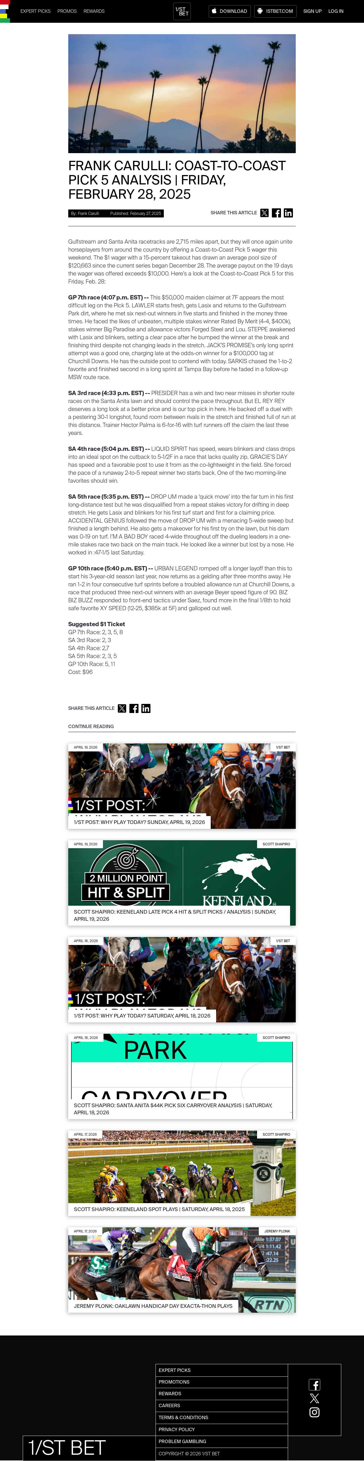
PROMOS (67, 11)
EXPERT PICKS (35, 11)
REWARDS (94, 11)
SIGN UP (312, 11)
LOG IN (336, 11)
